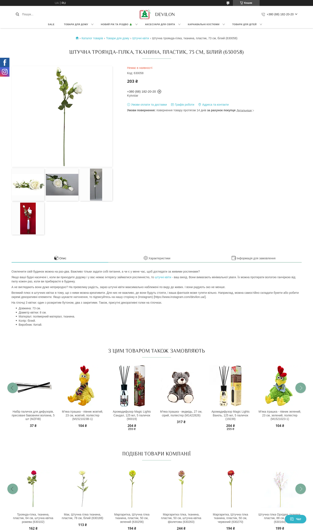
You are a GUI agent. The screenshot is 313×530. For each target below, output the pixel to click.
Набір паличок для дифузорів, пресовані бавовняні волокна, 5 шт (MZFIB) (33, 415)
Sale (51, 24)
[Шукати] (17, 14)
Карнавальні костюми (204, 24)
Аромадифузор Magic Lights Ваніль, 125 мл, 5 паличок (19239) (230, 415)
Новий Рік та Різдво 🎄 (116, 24)
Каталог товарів (92, 38)
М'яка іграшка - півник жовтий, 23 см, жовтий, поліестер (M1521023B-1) (82, 415)
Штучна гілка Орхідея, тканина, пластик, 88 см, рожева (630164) (280, 518)
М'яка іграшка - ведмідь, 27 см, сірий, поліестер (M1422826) (181, 413)
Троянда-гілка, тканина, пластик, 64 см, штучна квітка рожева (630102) (33, 518)
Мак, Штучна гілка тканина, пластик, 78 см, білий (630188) (82, 516)
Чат (295, 519)
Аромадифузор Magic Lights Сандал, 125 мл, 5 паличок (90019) (132, 415)
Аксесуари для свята (160, 24)
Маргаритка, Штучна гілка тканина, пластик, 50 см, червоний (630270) (230, 518)
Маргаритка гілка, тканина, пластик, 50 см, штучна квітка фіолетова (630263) (181, 518)
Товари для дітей (244, 24)
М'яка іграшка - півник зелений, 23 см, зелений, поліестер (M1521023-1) (280, 415)
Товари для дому (76, 24)
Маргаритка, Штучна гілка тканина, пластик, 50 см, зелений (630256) (131, 518)
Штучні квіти (140, 38)
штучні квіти (163, 277)
